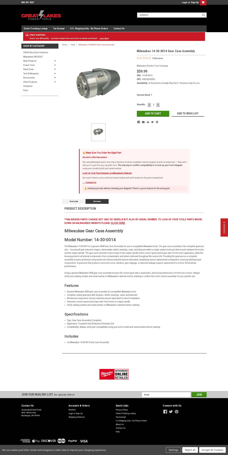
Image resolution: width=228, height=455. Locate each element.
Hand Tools (28, 69)
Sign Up (195, 2)
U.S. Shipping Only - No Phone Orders (89, 28)
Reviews (97, 201)
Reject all (190, 450)
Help (118, 432)
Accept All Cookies (212, 450)
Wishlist (72, 410)
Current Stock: (144, 95)
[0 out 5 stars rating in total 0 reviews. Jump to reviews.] (150, 58)
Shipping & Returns (77, 417)
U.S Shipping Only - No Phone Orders (131, 421)
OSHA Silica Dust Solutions (35, 52)
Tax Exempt (59, 28)
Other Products (30, 82)
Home (64, 45)
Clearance (27, 86)
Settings (173, 450)
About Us (120, 424)
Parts (25, 90)
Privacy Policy (122, 410)
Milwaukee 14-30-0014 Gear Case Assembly (96, 45)
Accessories (29, 77)
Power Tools (29, 65)
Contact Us (119, 28)
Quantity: (141, 104)
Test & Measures (31, 73)
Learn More (104, 38)
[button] (224, 227)
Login (184, 2)
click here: (118, 223)
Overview (74, 201)
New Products (29, 60)
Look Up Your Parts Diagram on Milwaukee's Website (107, 173)
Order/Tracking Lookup (36, 28)
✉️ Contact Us (89, 182)
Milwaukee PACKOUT (33, 56)
